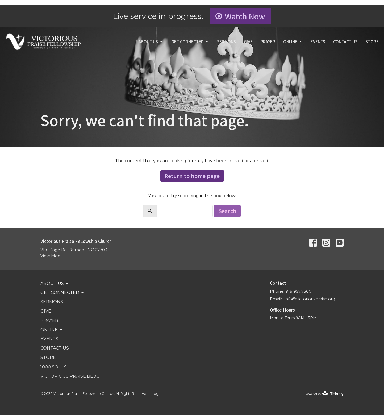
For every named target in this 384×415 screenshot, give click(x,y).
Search (227, 211)
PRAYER (268, 41)
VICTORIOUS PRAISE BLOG (70, 376)
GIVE (248, 41)
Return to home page (192, 176)
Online (293, 41)
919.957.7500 (298, 291)
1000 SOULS (53, 367)
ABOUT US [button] (54, 283)
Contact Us (345, 41)
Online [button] (51, 330)
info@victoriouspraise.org (310, 298)
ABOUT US (151, 41)
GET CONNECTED (190, 41)
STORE (372, 41)
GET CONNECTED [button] (62, 292)
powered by (324, 393)
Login (156, 394)
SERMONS (226, 41)
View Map (50, 255)
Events (318, 41)
